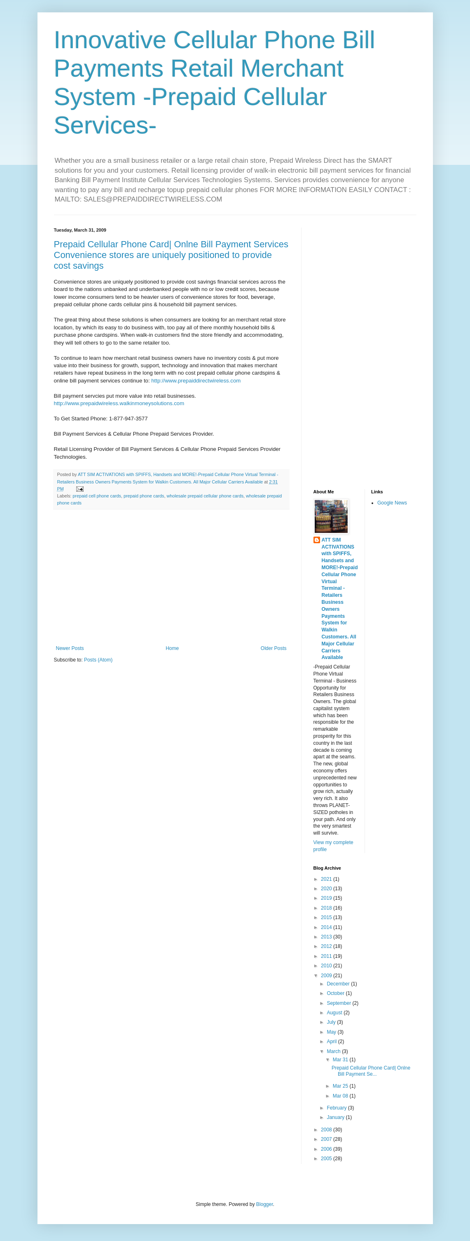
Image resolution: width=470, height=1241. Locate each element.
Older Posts (274, 648)
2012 (327, 946)
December (339, 984)
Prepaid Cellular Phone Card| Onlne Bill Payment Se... (371, 1071)
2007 (327, 1139)
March (334, 1051)
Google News (392, 503)
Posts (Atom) (98, 660)
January (336, 1117)
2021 (327, 879)
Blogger (264, 1204)
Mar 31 (341, 1060)
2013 (327, 937)
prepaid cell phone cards (96, 495)
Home (172, 648)
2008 (327, 1130)
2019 (327, 898)
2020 (327, 888)
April (332, 1041)
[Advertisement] (171, 577)
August (335, 1013)
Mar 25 (341, 1086)
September (339, 1003)
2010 (327, 966)
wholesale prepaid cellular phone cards (204, 495)
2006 (327, 1149)
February (337, 1108)
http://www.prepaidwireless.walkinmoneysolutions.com (119, 403)
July (332, 1022)
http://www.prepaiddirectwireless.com (196, 381)
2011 (327, 956)
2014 (327, 927)
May (332, 1032)
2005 (327, 1158)
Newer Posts (70, 648)
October (336, 993)
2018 (327, 908)
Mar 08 (341, 1096)
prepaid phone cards (144, 495)
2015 (327, 917)
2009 (327, 975)
